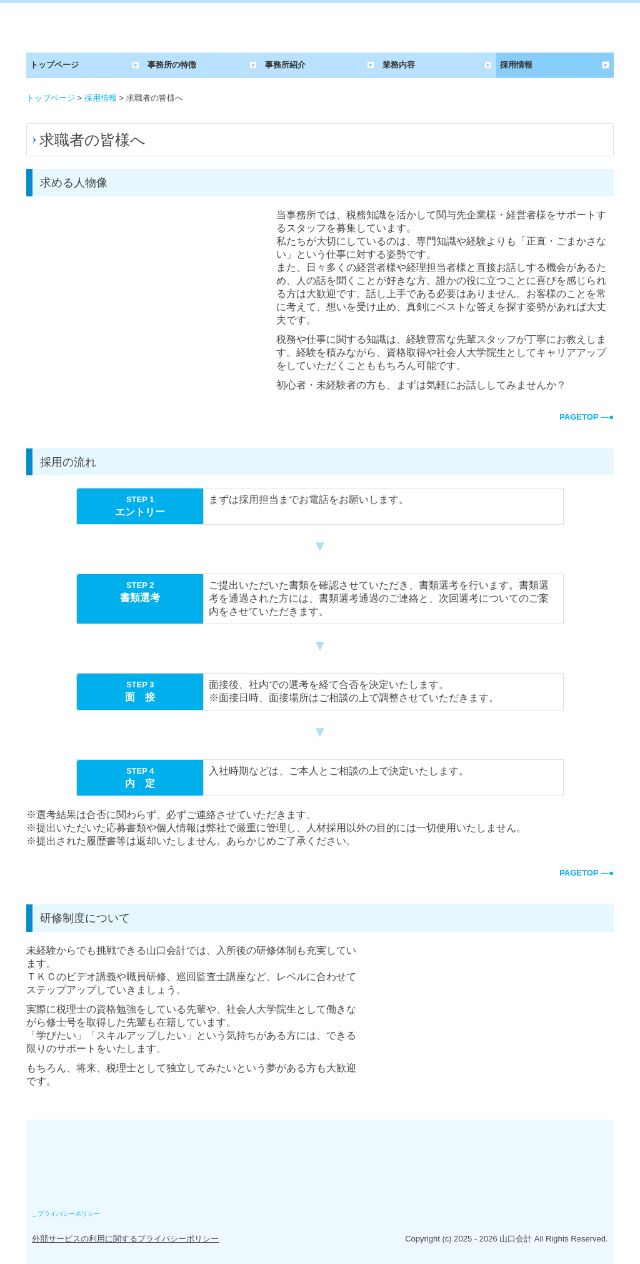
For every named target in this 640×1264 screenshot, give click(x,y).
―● (586, 417)
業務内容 (398, 64)
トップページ (54, 64)
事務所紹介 (285, 64)
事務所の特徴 (172, 64)
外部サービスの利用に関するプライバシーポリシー (125, 1238)
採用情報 (516, 64)
